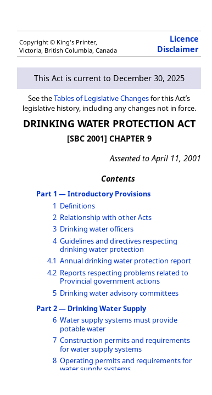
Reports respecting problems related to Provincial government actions (124, 277)
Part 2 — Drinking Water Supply (91, 308)
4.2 (52, 273)
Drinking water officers (96, 229)
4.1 (52, 261)
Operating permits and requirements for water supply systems (126, 365)
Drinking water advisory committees (119, 293)
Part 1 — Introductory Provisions (93, 194)
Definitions (77, 206)
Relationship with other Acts (106, 217)
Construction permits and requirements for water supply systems (125, 344)
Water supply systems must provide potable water (118, 324)
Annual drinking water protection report (125, 261)
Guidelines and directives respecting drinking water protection (118, 245)
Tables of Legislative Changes (101, 98)
